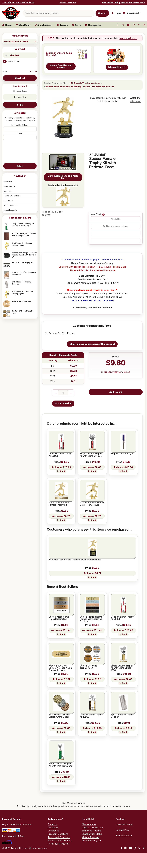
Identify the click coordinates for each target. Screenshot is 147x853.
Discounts (53, 827)
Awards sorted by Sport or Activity (63, 86)
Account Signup (10, 205)
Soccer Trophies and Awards (99, 86)
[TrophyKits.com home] (11, 13)
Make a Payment (90, 837)
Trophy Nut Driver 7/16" (122, 454)
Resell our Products (58, 843)
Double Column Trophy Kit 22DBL (60, 455)
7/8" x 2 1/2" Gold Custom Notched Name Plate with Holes (60, 668)
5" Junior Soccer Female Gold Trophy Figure (92, 504)
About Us (7, 191)
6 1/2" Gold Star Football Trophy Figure (22, 293)
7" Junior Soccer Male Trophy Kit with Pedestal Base (75, 560)
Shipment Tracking (91, 830)
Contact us (53, 830)
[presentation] (20, 151)
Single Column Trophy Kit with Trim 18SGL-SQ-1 (23, 225)
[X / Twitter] (143, 848)
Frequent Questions (58, 834)
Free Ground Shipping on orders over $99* (123, 2)
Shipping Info (89, 824)
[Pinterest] (139, 848)
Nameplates (93, 25)
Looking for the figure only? (63, 195)
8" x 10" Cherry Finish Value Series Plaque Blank (24, 234)
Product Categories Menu (16, 41)
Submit (20, 166)
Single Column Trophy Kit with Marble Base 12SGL (122, 668)
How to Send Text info (59, 840)
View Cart (14, 55)
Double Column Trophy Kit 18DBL (91, 716)
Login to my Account (92, 827)
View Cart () (133, 13)
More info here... (128, 38)
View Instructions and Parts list (63, 177)
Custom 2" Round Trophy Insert (22, 312)
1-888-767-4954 (68, 2)
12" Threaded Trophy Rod (23, 262)
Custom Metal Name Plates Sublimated (59, 618)
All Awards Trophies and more (86, 83)
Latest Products (10, 210)
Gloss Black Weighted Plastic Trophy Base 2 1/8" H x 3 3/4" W (24, 255)
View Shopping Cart (92, 840)
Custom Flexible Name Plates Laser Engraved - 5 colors (92, 619)
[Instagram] (125, 848)
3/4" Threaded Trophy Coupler (21, 283)
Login (20, 105)
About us (52, 824)
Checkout (20, 78)
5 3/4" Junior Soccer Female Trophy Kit (59, 504)
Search (102, 13)
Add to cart (115, 392)
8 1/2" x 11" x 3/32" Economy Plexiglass (24, 273)
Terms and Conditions (59, 837)
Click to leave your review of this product (92, 344)
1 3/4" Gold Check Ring (21, 301)
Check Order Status (92, 834)
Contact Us (8, 200)
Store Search (9, 186)
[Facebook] (121, 848)
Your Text (96, 214)
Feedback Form (124, 835)
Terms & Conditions (12, 196)
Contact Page (123, 830)
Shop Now (8, 182)
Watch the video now (135, 100)
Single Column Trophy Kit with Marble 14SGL (91, 455)
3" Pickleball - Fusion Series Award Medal (59, 716)
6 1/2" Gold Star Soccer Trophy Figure (22, 244)
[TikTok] (135, 848)
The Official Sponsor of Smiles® (18, 2)
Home (7, 25)
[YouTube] (130, 848)
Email (20, 133)
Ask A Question (63, 403)
